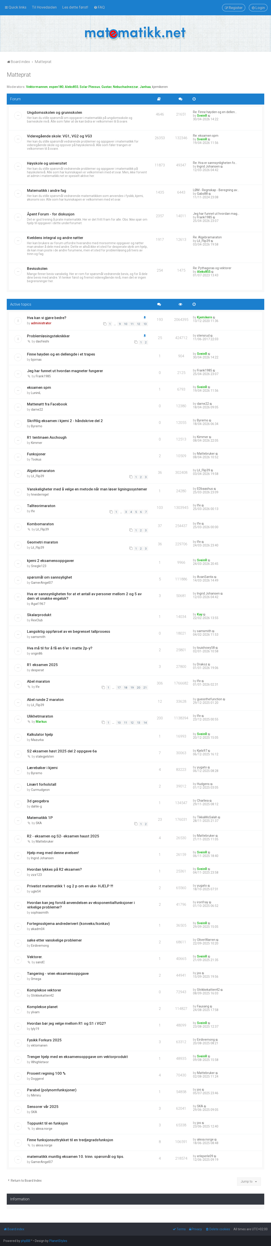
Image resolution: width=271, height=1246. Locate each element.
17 (119, 687)
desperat (37, 670)
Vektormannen (37, 87)
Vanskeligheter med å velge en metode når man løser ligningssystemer (87, 489)
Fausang (203, 1006)
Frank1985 (204, 217)
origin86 (37, 653)
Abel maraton (38, 681)
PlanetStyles (58, 1241)
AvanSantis (205, 577)
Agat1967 (38, 604)
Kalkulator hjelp (40, 734)
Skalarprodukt (39, 615)
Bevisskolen (37, 268)
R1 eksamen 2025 (42, 664)
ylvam (35, 1012)
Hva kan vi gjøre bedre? (46, 317)
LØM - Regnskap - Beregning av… (216, 190)
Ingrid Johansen (208, 166)
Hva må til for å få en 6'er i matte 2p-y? (59, 648)
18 (125, 687)
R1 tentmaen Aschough (47, 437)
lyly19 (35, 1029)
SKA (39, 823)
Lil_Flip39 (203, 241)
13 (145, 324)
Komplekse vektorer (44, 990)
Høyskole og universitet (47, 163)
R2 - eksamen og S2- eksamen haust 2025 (63, 836)
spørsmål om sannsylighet (49, 577)
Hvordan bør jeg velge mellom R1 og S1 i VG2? (66, 1023)
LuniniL (36, 393)
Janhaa (145, 87)
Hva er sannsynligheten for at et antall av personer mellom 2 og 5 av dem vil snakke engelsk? (84, 596)
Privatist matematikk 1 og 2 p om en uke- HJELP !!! (70, 886)
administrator (41, 323)
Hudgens (203, 784)
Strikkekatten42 (42, 995)
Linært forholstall (41, 784)
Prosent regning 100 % (46, 1073)
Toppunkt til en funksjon (47, 1123)
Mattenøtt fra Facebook (47, 404)
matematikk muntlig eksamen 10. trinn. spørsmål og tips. (75, 1156)
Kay (199, 614)
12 (138, 324)
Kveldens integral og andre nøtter (55, 237)
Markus (41, 721)
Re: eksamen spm (205, 135)
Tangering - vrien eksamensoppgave (58, 973)
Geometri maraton (42, 542)
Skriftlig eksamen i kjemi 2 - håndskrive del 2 (65, 420)
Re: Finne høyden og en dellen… (215, 112)
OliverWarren (206, 940)
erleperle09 (205, 1156)
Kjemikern (204, 317)
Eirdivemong (40, 945)
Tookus (36, 459)
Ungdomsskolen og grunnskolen (54, 112)
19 (132, 687)
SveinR (202, 115)
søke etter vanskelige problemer (54, 940)
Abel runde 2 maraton (45, 699)
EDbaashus (205, 488)
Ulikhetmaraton (40, 716)
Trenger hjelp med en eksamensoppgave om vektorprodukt (77, 1056)
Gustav (106, 87)
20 (138, 687)
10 (125, 324)
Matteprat (19, 75)
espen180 (56, 87)
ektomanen (39, 1045)
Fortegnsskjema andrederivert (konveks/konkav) (68, 923)
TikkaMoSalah (207, 817)
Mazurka (37, 740)
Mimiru (36, 1095)
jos (199, 973)
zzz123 (36, 875)
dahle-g (36, 806)
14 (145, 722)
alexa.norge (44, 1128)
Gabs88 (202, 193)
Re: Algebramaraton (207, 237)
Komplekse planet (42, 1006)
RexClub (37, 620)
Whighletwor (40, 1062)
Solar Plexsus (90, 87)
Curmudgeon (40, 790)
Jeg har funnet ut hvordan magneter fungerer (65, 371)
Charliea (203, 800)
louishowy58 (206, 647)
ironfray (202, 902)
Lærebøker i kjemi (42, 767)
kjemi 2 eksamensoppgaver (50, 560)
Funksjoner (36, 454)
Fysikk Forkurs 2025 (44, 1040)
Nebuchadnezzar (125, 87)
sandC (40, 962)
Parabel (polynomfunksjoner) (51, 1090)
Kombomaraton (40, 524)
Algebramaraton (41, 470)
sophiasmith (40, 912)
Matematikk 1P (40, 817)
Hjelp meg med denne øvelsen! (53, 852)
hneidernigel (40, 494)
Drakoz (202, 664)
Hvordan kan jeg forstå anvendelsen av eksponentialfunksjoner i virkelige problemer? (81, 904)
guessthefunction (209, 699)
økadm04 (38, 929)
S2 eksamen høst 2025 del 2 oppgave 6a (62, 751)
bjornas (36, 359)
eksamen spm (39, 387)
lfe (33, 511)
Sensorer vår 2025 (42, 1106)
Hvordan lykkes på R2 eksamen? (54, 869)
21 (145, 687)
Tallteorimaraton (41, 505)
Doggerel (37, 1078)
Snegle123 (38, 566)
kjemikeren (160, 87)
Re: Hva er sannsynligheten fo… (215, 163)
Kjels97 (202, 750)
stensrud (203, 335)
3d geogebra (38, 801)
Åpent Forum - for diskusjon (50, 214)
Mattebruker (206, 453)
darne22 (37, 409)
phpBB (25, 1241)
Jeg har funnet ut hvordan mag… (216, 213)
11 (132, 324)
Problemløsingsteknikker (48, 336)
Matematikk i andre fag (46, 190)
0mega (36, 979)
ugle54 (36, 891)
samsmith (38, 637)
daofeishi (42, 341)
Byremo (36, 426)
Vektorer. (35, 957)
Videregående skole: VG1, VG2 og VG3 (59, 136)
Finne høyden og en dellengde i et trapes (61, 354)
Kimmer (36, 443)
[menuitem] (44, 7)
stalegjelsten (45, 756)
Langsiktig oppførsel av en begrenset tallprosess (68, 631)
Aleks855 (71, 87)
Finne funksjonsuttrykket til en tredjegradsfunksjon (70, 1140)
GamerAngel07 (42, 582)
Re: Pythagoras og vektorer (212, 268)
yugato (202, 767)
